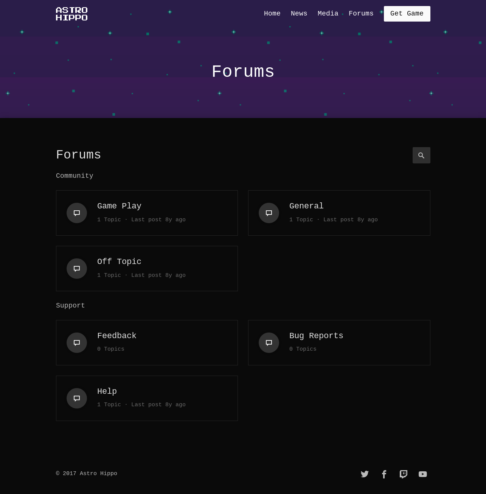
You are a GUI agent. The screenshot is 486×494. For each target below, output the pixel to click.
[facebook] (384, 474)
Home (272, 13)
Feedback (117, 335)
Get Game (407, 13)
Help (107, 391)
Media (328, 13)
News (299, 13)
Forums (361, 13)
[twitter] (365, 474)
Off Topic (119, 261)
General (306, 206)
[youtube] (423, 474)
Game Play (119, 206)
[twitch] (403, 474)
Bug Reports (316, 335)
